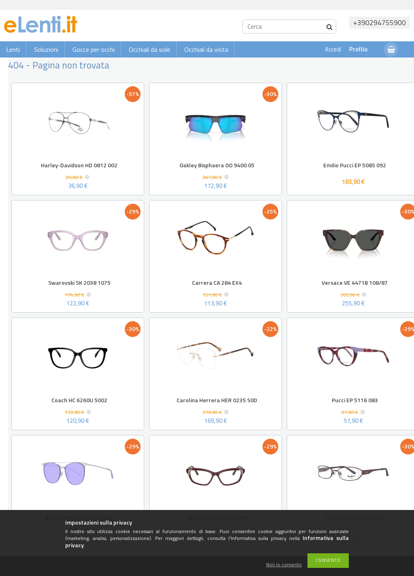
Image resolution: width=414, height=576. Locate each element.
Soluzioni (46, 49)
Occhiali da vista (206, 49)
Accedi (333, 49)
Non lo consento (284, 565)
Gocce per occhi (94, 49)
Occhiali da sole (149, 49)
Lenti (13, 49)
